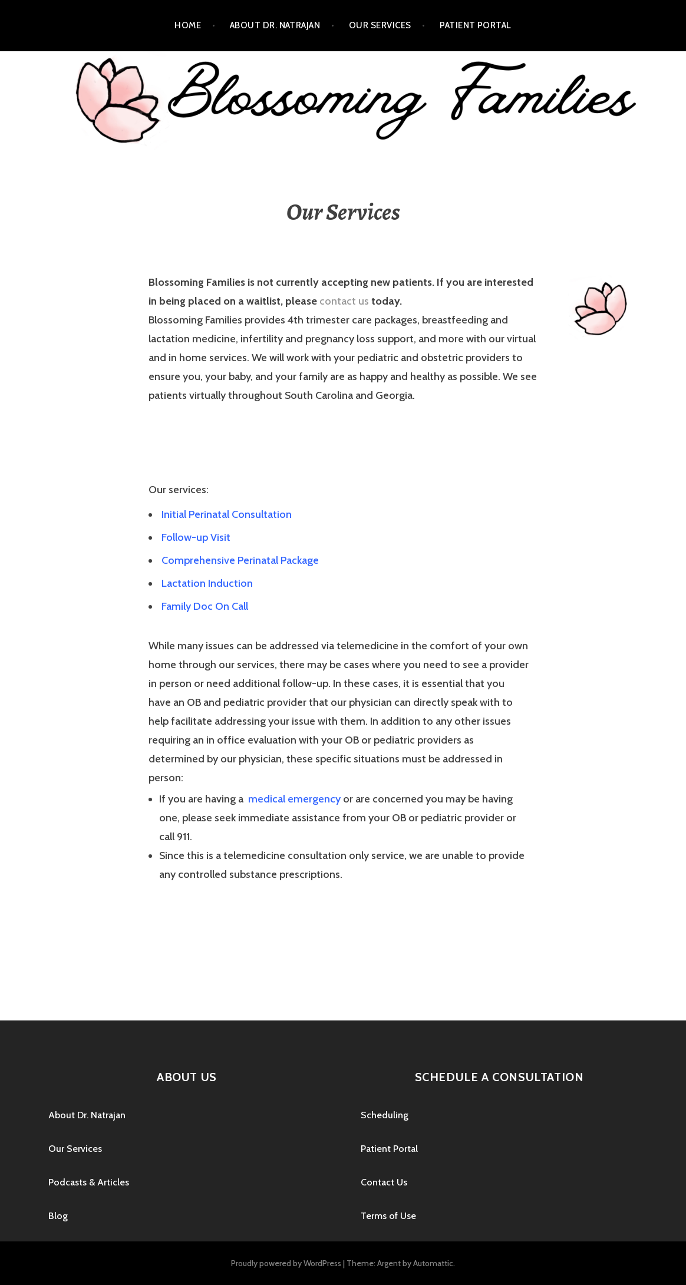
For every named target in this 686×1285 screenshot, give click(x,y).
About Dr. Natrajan (275, 25)
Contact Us (384, 1182)
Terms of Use (388, 1215)
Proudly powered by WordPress (286, 1263)
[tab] (343, 514)
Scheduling (384, 1115)
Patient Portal (475, 25)
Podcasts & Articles (88, 1182)
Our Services (380, 25)
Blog (58, 1215)
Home (187, 25)
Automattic (433, 1263)
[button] (225, 515)
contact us (344, 301)
